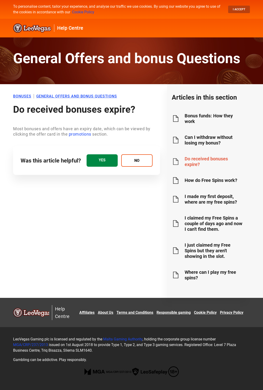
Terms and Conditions (135, 312)
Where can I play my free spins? (210, 275)
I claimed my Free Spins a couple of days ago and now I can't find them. (213, 223)
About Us (105, 312)
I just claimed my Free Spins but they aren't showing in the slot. (207, 250)
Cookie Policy (83, 12)
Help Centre (70, 28)
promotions (80, 134)
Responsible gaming (174, 312)
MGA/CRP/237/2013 (30, 345)
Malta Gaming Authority (122, 339)
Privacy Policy (231, 312)
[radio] (102, 160)
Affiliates (87, 312)
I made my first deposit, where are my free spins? (211, 199)
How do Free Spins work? (211, 180)
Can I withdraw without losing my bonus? (209, 140)
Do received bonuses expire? (206, 161)
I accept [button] (239, 9)
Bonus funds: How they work (209, 118)
